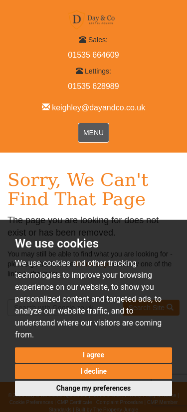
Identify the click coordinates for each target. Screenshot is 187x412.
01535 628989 (93, 86)
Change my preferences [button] (93, 388)
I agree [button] (93, 355)
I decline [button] (93, 371)
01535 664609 (93, 55)
